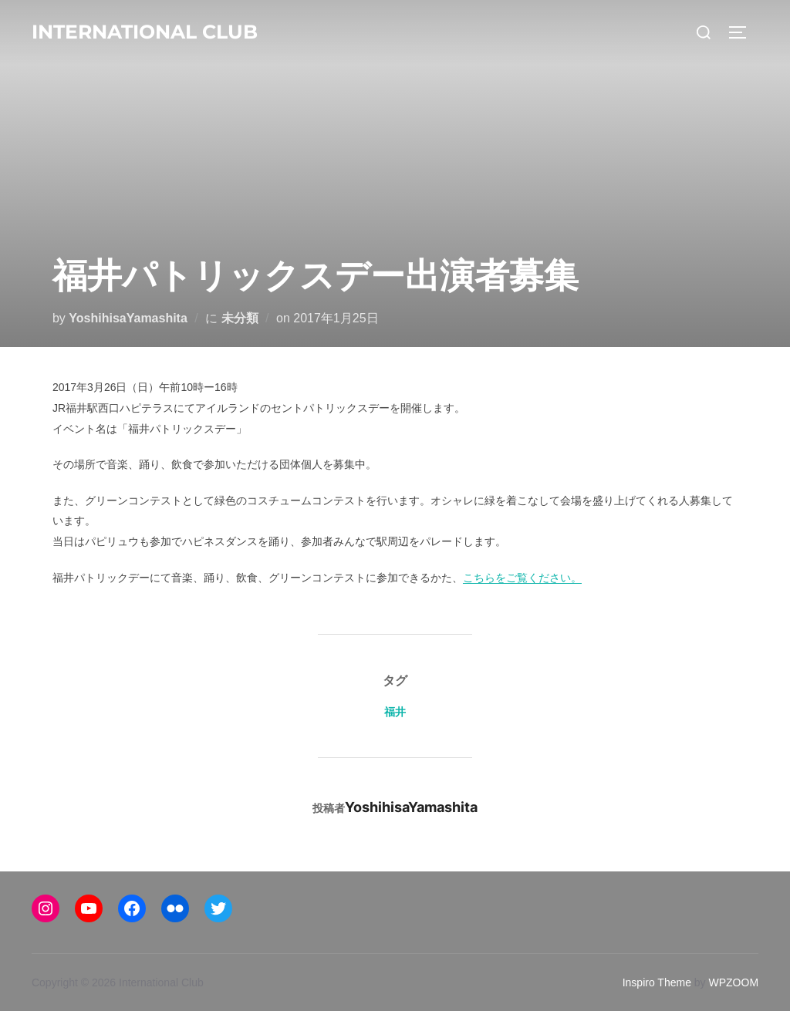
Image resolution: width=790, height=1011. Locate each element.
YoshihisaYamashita (128, 318)
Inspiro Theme (657, 982)
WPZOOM (734, 982)
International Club (145, 31)
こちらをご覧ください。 (522, 577)
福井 (395, 711)
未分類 (239, 318)
